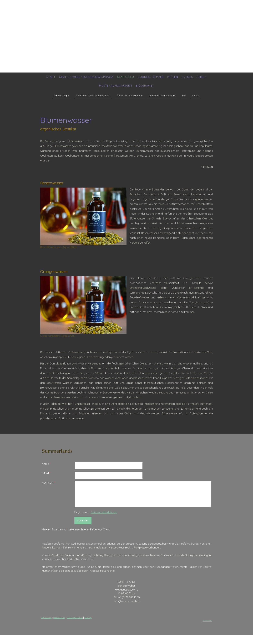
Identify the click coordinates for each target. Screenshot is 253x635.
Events (187, 76)
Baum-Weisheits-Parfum (162, 95)
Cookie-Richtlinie (75, 617)
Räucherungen (61, 95)
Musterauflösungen (115, 85)
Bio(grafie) (145, 85)
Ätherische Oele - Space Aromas (93, 95)
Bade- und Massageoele (130, 95)
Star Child (125, 76)
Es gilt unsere (95, 512)
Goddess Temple (151, 76)
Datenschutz (59, 617)
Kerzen (195, 95)
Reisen (202, 76)
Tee (184, 95)
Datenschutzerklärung (104, 512)
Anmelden (207, 620)
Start (51, 76)
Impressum (46, 617)
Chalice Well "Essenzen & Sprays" (86, 76)
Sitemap (88, 617)
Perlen (172, 76)
